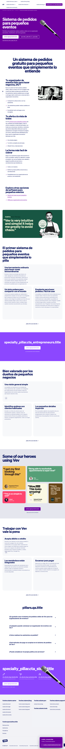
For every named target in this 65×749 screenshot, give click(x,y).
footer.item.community (55, 709)
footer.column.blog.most (24, 704)
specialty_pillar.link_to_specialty (29, 36)
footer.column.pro (40, 700)
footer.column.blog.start (24, 706)
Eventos (16, 10)
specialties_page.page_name (8, 10)
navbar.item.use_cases (12, 1)
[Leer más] (6, 398)
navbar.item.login (6, 706)
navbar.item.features (23, 4)
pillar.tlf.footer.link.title (32, 323)
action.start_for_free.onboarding (54, 4)
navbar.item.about (7, 712)
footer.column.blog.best (24, 709)
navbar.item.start (7, 704)
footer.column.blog (25, 700)
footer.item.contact (54, 704)
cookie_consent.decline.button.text (52, 745)
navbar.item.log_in (41, 4)
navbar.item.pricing (25, 1)
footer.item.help (53, 706)
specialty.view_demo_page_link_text (10, 40)
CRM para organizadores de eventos (17, 200)
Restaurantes (6, 725)
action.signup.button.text (10, 36)
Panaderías (5, 730)
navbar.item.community (11, 7)
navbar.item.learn (11, 4)
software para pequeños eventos (18, 121)
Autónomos (5, 728)
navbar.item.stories (7, 714)
